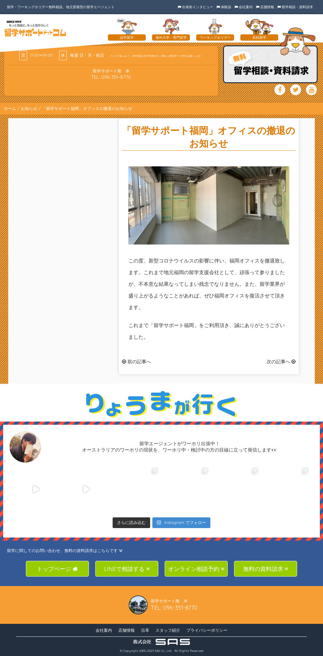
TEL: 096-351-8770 (111, 77)
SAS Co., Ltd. (163, 651)
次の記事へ (281, 362)
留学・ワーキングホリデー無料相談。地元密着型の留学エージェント (61, 7)
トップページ (57, 569)
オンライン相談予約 (196, 569)
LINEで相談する (127, 569)
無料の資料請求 (265, 569)
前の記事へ (136, 362)
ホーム (10, 108)
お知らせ (29, 108)
